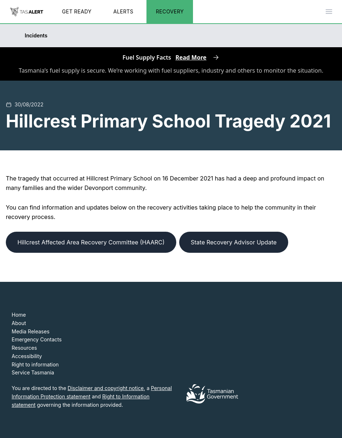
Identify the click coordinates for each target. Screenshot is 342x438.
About (19, 323)
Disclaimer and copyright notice (106, 388)
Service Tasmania (33, 372)
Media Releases (30, 331)
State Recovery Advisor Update (234, 242)
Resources (24, 348)
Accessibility (27, 356)
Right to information (35, 364)
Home (19, 315)
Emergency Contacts (37, 339)
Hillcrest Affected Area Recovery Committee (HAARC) (91, 242)
